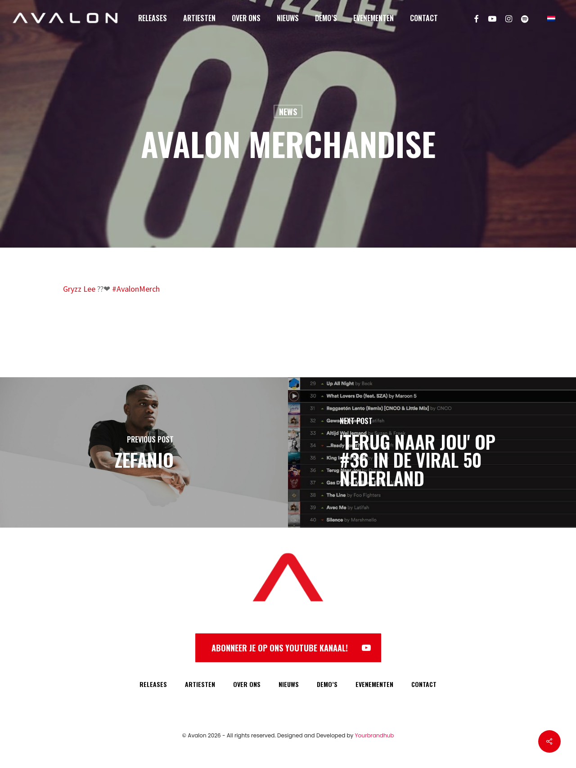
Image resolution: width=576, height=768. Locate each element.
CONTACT (423, 684)
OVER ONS (247, 684)
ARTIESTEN (200, 684)
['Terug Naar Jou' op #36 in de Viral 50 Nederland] (432, 452)
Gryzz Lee (79, 289)
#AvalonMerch (136, 289)
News (288, 111)
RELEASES (153, 684)
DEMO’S (327, 684)
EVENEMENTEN (374, 684)
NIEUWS (289, 684)
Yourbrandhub (374, 735)
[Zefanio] (144, 452)
